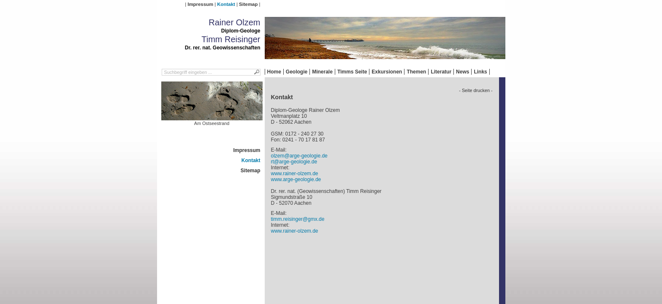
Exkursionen (387, 72)
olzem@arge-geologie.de (299, 156)
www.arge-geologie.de (296, 179)
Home (274, 72)
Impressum (200, 4)
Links (480, 72)
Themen (416, 72)
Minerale (322, 72)
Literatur (441, 72)
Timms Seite (352, 72)
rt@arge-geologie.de (294, 162)
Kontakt (226, 4)
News (462, 72)
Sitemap (248, 4)
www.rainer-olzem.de (294, 173)
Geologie (296, 72)
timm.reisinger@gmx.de (298, 219)
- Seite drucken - (475, 90)
